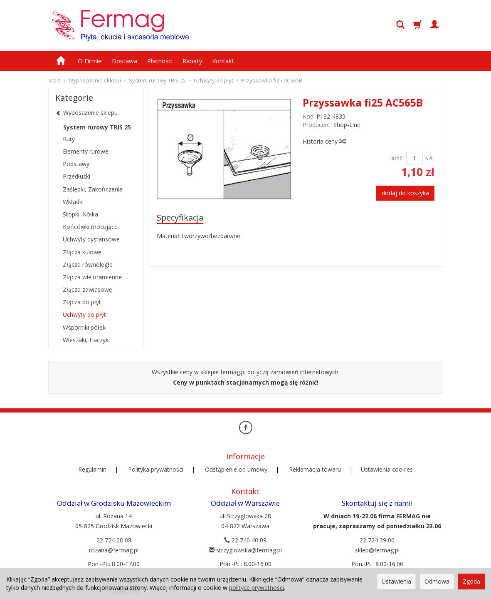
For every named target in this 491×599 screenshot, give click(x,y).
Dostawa (124, 61)
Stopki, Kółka (80, 214)
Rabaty (192, 61)
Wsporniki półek (84, 327)
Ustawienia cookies (387, 469)
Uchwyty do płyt (84, 314)
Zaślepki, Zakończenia (93, 189)
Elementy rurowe (86, 151)
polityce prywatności (256, 588)
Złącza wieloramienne (92, 277)
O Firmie (90, 61)
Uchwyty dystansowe (91, 239)
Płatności (160, 61)
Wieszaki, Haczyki (86, 340)
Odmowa (436, 581)
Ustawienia (396, 581)
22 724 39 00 (377, 540)
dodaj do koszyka (405, 193)
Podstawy (76, 164)
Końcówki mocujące (90, 227)
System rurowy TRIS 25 (97, 127)
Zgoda (471, 581)
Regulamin (92, 469)
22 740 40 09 (245, 540)
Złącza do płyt (82, 302)
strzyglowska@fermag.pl (245, 550)
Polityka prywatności (155, 469)
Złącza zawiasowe (87, 289)
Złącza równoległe (88, 264)
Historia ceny (324, 141)
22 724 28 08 (113, 540)
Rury (69, 139)
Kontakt (223, 61)
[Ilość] (414, 158)
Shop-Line (346, 125)
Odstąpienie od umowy (236, 469)
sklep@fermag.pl (377, 550)
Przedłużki (76, 176)
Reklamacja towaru (315, 469)
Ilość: (397, 158)
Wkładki (73, 202)
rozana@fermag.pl (113, 550)
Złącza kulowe (82, 252)
